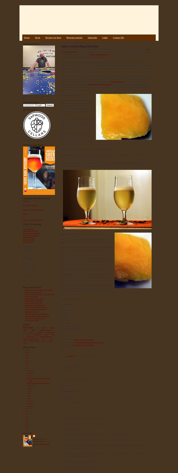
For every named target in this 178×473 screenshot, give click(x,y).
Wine (53, 334)
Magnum (70, 356)
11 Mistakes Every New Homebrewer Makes (38, 290)
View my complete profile (41, 444)
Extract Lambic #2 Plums (31, 235)
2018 (27, 363)
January (30, 406)
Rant (44, 339)
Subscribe (92, 37)
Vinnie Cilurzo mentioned (99, 54)
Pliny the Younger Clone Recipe (35, 318)
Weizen (25, 341)
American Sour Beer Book (31, 339)
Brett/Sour (28, 327)
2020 (27, 358)
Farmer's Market (34, 341)
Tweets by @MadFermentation (32, 220)
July (28, 391)
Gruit (50, 339)
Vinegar (25, 343)
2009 (27, 424)
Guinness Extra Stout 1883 (31, 233)
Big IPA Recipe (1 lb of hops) (33, 298)
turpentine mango (116, 82)
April (29, 398)
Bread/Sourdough (45, 336)
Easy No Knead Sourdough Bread (35, 309)
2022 (27, 355)
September (30, 385)
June (28, 393)
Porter (46, 334)
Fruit (43, 328)
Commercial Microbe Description (33, 209)
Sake (43, 341)
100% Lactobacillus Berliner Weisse (35, 307)
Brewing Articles (74, 37)
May (28, 396)
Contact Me (118, 37)
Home (27, 37)
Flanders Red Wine (29, 237)
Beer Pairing (50, 341)
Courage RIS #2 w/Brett (30, 231)
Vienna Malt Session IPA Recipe (34, 305)
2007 (27, 429)
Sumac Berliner (28, 242)
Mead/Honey (31, 336)
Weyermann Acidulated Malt (83, 345)
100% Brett (37, 334)
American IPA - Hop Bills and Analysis (37, 316)
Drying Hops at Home (32, 320)
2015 (27, 409)
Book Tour (26, 201)
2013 (27, 414)
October (30, 376)
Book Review (50, 332)
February (30, 403)
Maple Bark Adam (28, 240)
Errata (25, 214)
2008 (27, 426)
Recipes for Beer (53, 37)
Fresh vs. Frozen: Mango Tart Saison (38, 383)
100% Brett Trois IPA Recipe (33, 300)
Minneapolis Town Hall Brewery (100, 84)
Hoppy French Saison (31, 296)
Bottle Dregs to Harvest (30, 205)
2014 (27, 411)
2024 (27, 350)
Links (105, 37)
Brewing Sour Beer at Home (33, 292)
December (30, 370)
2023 (27, 352)
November (30, 373)
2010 (27, 421)
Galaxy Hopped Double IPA (33, 303)
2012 (27, 416)
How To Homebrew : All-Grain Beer (36, 314)
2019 (27, 360)
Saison (31, 332)
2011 (27, 419)
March (29, 401)
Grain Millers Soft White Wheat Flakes (89, 342)
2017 (27, 365)
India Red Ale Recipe (32, 311)
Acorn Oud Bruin (28, 229)
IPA (24, 332)
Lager (28, 334)
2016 (27, 368)
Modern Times (45, 330)
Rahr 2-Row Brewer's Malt (84, 340)
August (29, 388)
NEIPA (40, 332)
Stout (33, 330)
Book (37, 37)
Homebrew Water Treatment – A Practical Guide (39, 294)
